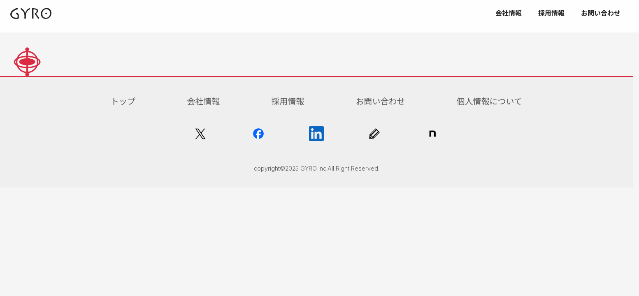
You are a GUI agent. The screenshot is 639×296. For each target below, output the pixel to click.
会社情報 (203, 101)
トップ (123, 101)
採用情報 (287, 101)
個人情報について (489, 101)
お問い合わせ (380, 101)
